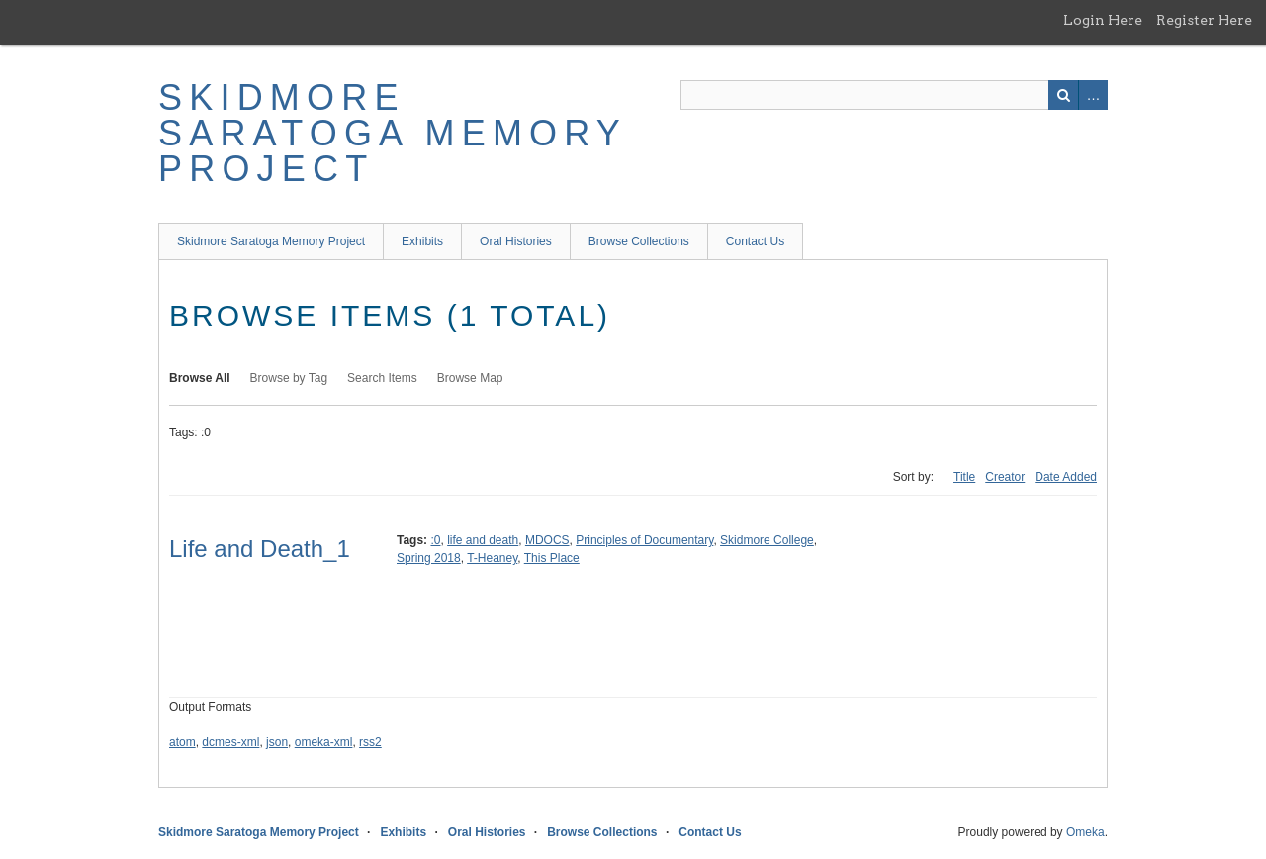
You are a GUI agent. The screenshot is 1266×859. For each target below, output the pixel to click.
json (277, 742)
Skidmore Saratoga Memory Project (392, 133)
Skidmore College (767, 540)
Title (964, 477)
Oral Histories (516, 241)
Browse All (199, 378)
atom (182, 742)
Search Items (382, 378)
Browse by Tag (289, 378)
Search (1063, 95)
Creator (1005, 477)
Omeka (1085, 832)
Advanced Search (1093, 95)
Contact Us (755, 241)
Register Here (1204, 20)
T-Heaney (492, 558)
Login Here (1102, 20)
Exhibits (422, 241)
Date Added (1066, 477)
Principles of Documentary (644, 540)
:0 (435, 540)
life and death (482, 540)
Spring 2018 (429, 558)
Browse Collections (638, 241)
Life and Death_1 (259, 548)
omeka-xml (324, 742)
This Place (552, 558)
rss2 (370, 742)
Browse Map (470, 378)
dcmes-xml (230, 742)
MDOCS (547, 540)
